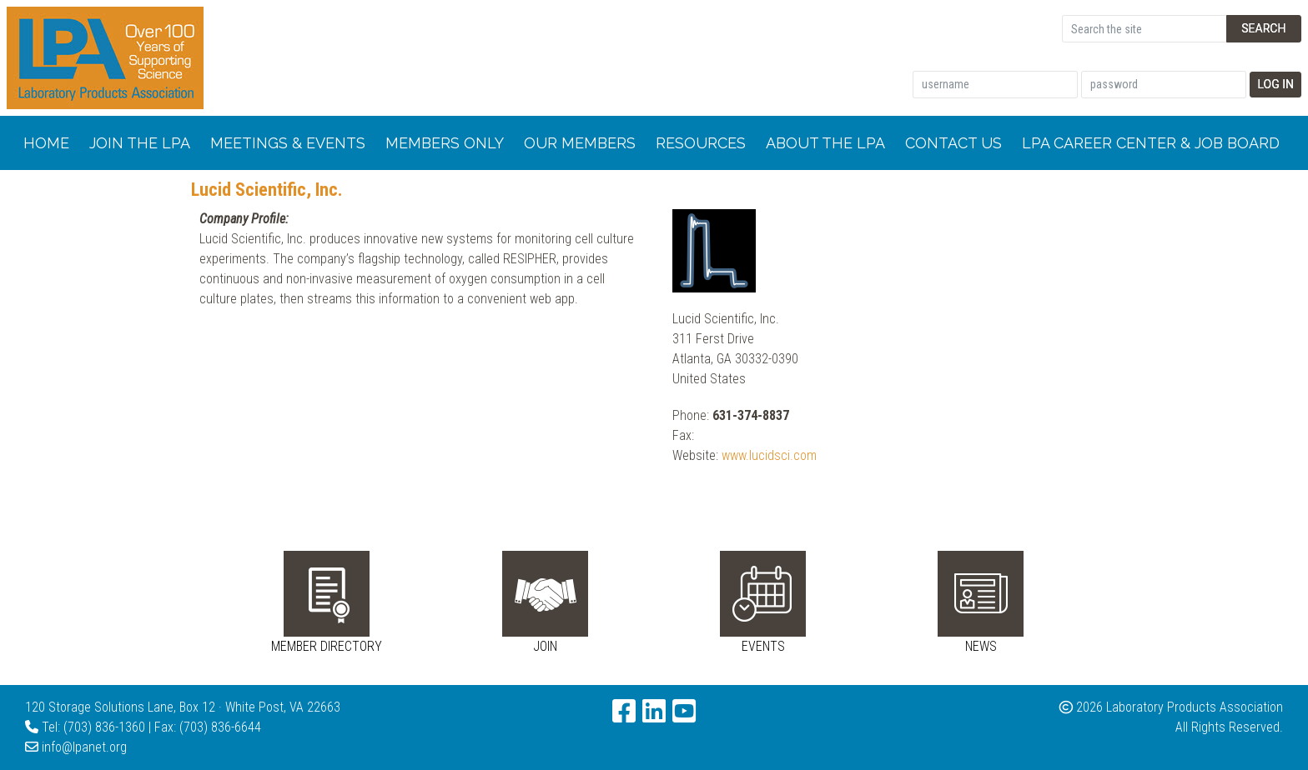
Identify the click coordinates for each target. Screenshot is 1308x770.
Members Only (444, 143)
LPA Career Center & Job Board (1151, 143)
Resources (701, 143)
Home (46, 143)
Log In (1275, 84)
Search (1263, 28)
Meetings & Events (287, 143)
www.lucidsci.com (769, 455)
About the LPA (825, 143)
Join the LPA (139, 143)
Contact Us (953, 143)
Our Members (580, 143)
